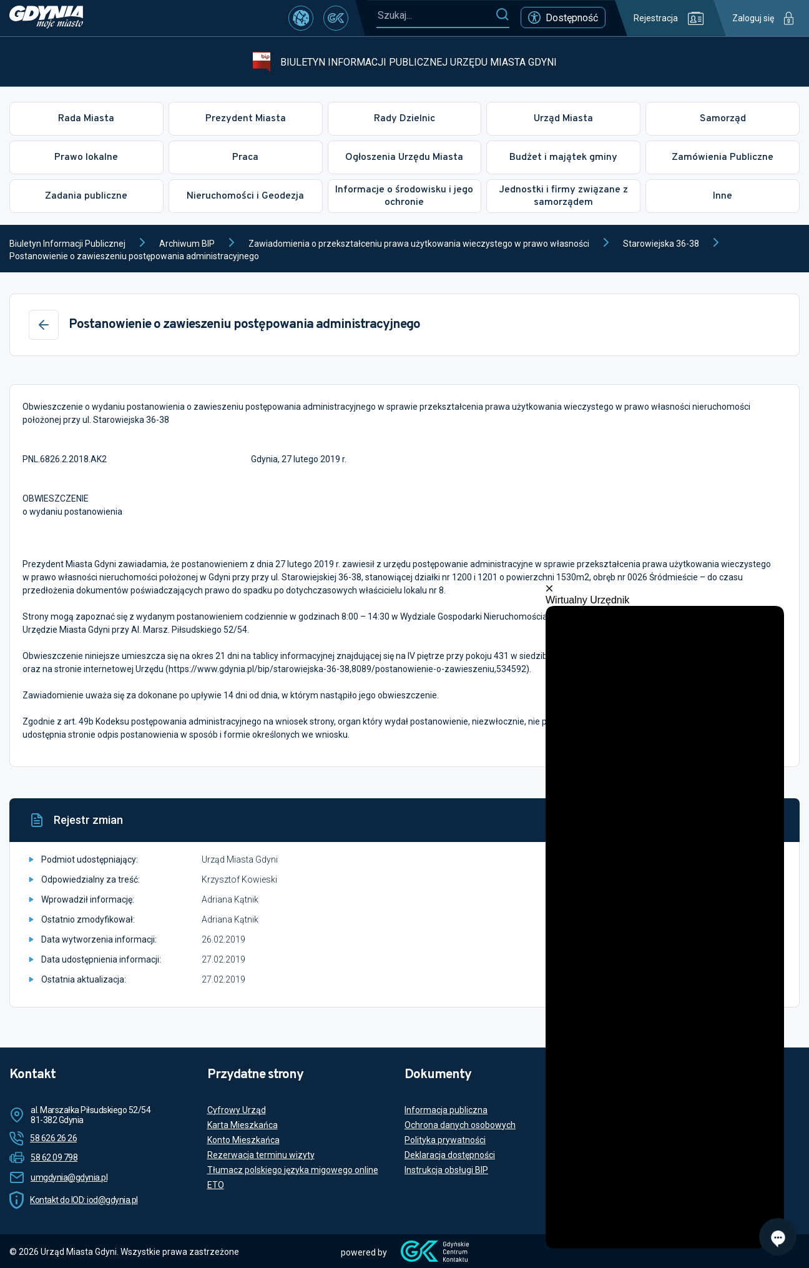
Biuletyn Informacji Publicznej (67, 244)
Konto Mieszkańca (243, 1140)
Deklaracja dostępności (450, 1155)
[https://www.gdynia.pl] (46, 18)
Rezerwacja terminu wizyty (261, 1155)
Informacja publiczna (446, 1110)
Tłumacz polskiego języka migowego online (292, 1170)
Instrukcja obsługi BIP (446, 1170)
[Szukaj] (502, 15)
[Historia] (737, 820)
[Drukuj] (767, 820)
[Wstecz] (44, 325)
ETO (215, 1185)
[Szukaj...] (435, 15)
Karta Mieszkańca (242, 1125)
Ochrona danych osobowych (460, 1125)
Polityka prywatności (445, 1140)
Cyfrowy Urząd (236, 1110)
